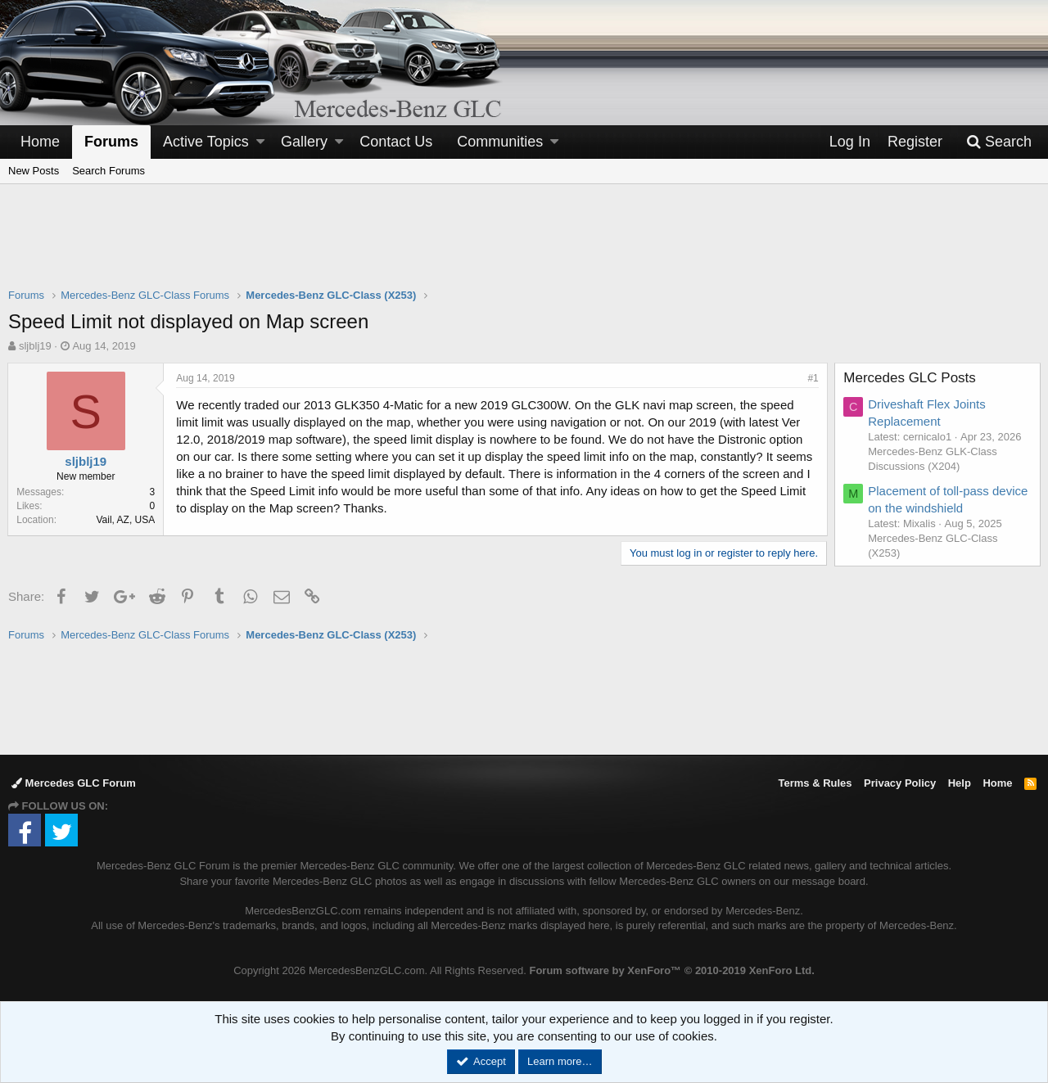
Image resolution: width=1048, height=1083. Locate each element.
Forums (111, 141)
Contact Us (395, 141)
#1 (812, 378)
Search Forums (108, 171)
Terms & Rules (815, 783)
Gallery (304, 141)
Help (959, 783)
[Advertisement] (524, 246)
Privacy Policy (900, 783)
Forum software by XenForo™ (671, 970)
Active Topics (206, 141)
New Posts (33, 171)
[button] (260, 142)
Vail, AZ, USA (126, 520)
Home (40, 141)
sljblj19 (35, 346)
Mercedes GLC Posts (910, 378)
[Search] (999, 142)
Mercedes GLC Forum (73, 783)
